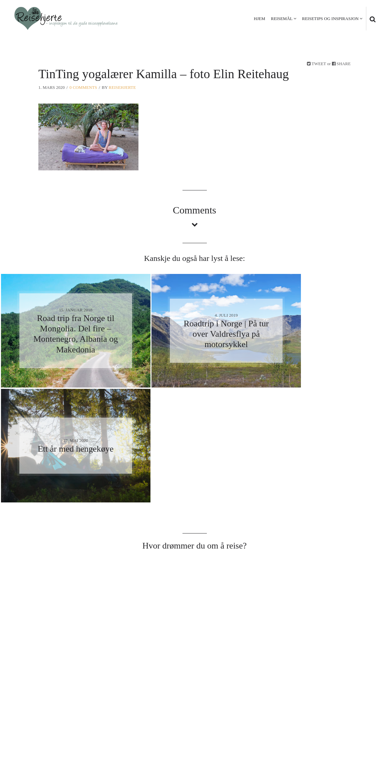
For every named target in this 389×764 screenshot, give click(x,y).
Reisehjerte (122, 87)
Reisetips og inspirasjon (330, 18)
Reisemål (282, 18)
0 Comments (83, 87)
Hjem (259, 18)
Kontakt (362, 724)
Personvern (329, 724)
